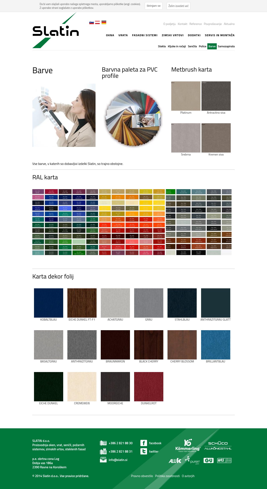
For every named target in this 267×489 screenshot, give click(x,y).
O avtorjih (188, 476)
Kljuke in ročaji (177, 46)
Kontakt (182, 24)
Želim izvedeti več (179, 6)
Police (203, 46)
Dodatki (194, 35)
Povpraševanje (213, 24)
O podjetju (169, 24)
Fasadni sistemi (145, 35)
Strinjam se (154, 5)
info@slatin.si (118, 459)
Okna (110, 35)
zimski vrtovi (173, 35)
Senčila (192, 46)
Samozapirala (226, 46)
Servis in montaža (220, 35)
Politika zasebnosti (167, 476)
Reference (195, 24)
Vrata (123, 35)
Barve (212, 46)
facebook (155, 443)
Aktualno (229, 24)
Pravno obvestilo (141, 476)
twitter (153, 451)
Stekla (162, 46)
